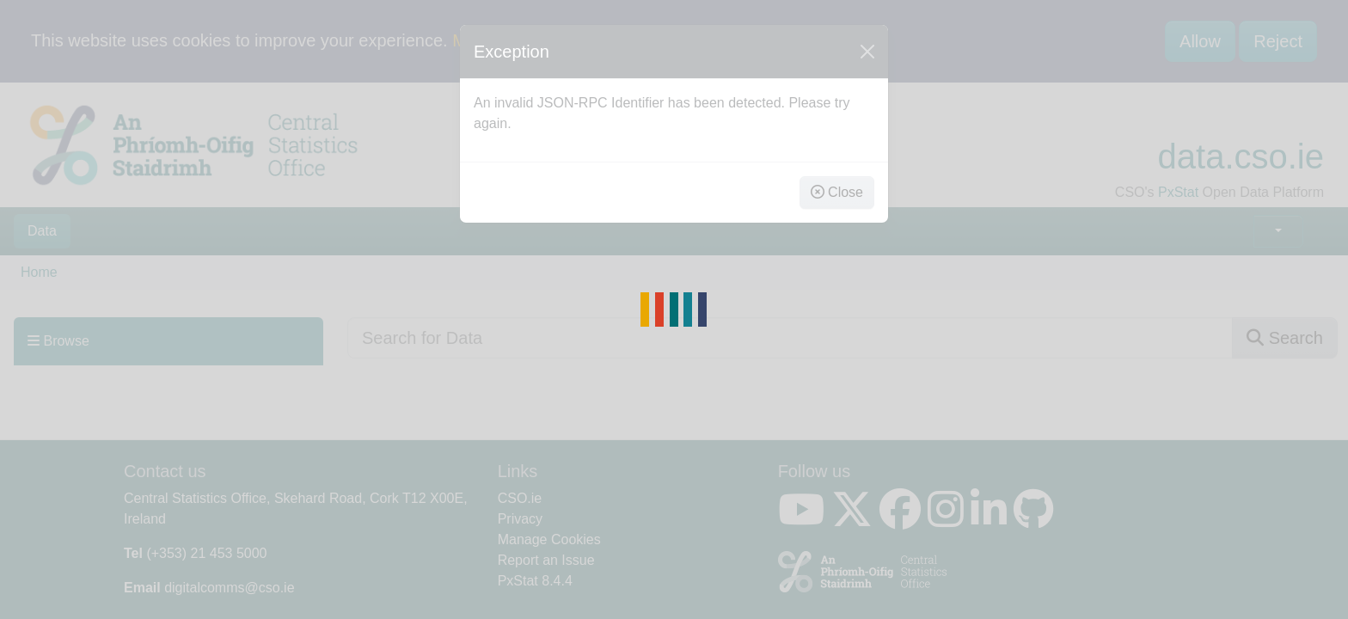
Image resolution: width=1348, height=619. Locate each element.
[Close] (867, 51)
